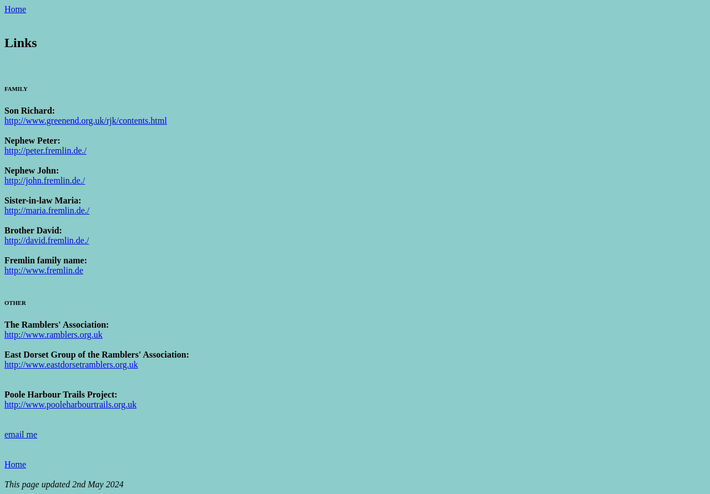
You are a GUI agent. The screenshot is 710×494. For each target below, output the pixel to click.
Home (15, 9)
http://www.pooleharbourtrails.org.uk (70, 404)
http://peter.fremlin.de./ (45, 150)
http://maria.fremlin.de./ (46, 210)
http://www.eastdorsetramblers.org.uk (71, 364)
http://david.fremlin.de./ (46, 240)
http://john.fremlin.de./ (44, 180)
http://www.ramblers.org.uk (53, 334)
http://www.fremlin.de (43, 270)
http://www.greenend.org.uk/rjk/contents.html (85, 120)
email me (20, 434)
